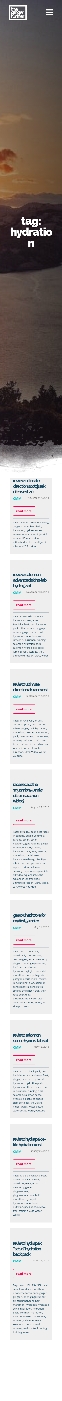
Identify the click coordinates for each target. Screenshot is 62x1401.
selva (37, 1320)
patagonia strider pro (24, 978)
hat (19, 967)
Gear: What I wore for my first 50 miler (28, 918)
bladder (24, 522)
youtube (16, 755)
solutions (17, 1324)
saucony (16, 871)
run (23, 639)
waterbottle (18, 1110)
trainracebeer (26, 744)
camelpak (17, 1183)
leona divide (39, 971)
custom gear (19, 959)
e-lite (27, 1183)
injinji (27, 971)
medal (28, 855)
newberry (30, 732)
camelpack (18, 955)
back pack (33, 1071)
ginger (23, 728)
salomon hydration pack (26, 643)
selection (27, 1320)
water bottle (34, 1106)
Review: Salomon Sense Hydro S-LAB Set (29, 1037)
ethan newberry (39, 522)
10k (20, 1071)
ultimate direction (22, 655)
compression (32, 955)
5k (25, 1071)
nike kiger (40, 859)
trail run (28, 1324)
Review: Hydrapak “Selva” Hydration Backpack (26, 1249)
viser (32, 998)
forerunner (30, 1293)
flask (44, 1075)
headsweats (29, 967)
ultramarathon (20, 998)
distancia (29, 1289)
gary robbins (31, 843)
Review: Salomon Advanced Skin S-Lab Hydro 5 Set (28, 580)
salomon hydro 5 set (23, 647)
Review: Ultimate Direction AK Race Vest (29, 687)
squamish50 (30, 874)
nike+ (15, 863)
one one (24, 863)
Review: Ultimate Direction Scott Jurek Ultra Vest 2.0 (29, 486)
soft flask (23, 1102)
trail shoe (33, 878)
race (39, 636)
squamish (28, 871)
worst (43, 655)
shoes (38, 1098)
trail (39, 651)
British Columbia (33, 835)
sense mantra (19, 986)
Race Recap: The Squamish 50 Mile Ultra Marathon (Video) (26, 793)
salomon (27, 534)
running (39, 639)
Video (33, 751)
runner (30, 639)
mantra (40, 851)
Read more (24, 511)
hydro (15, 1087)
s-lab (30, 982)
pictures (34, 863)
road (44, 1087)
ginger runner (21, 526)
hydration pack (20, 851)
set (32, 1098)
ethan (15, 728)
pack (14, 736)
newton (16, 1316)
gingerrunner (28, 632)
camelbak (17, 1289)
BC (26, 831)
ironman (23, 1312)
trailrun (26, 1328)
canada (16, 839)
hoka (24, 847)
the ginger (26, 990)
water (23, 1106)
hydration (18, 530)
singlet (15, 990)
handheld (35, 526)
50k (38, 1285)
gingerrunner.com (22, 1195)
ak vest (26, 620)
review (15, 639)
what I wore (25, 1002)
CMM (17, 498)
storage (31, 651)
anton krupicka (20, 724)
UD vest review (30, 538)
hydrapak (38, 1079)
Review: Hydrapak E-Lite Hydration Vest (28, 1141)
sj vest (22, 651)
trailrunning (39, 1328)
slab (14, 1102)
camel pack (18, 1179)
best (25, 624)
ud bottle (23, 748)
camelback (31, 951)
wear (15, 1002)
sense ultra (35, 986)
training (22, 1210)
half (40, 632)
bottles (41, 724)
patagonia (37, 975)
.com (21, 1285)
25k (33, 1285)
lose (32, 851)
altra (21, 831)
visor (39, 998)
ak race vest (25, 720)
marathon (30, 636)
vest (30, 1210)
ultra (36, 655)
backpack (33, 1175)
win (14, 886)
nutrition (42, 732)
